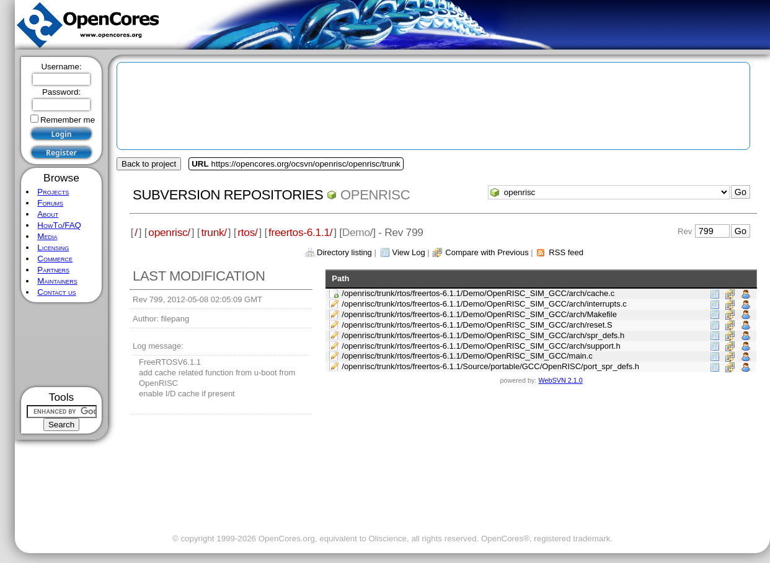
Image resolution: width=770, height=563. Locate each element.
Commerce (55, 258)
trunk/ (213, 232)
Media (47, 236)
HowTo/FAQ (59, 225)
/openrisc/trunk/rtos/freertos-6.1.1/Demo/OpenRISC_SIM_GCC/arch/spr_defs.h (483, 335)
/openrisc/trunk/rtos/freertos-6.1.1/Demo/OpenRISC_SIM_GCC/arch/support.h (481, 346)
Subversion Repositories (228, 195)
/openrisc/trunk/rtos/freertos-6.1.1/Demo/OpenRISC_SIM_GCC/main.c (467, 355)
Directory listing (344, 252)
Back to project (149, 163)
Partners (53, 269)
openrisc (375, 195)
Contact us (56, 292)
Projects (53, 191)
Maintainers (57, 281)
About (47, 214)
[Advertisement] (61, 344)
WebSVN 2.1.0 (560, 380)
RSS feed (566, 252)
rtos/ (247, 232)
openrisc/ (169, 232)
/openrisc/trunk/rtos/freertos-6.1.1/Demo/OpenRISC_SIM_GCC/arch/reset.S (477, 325)
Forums (50, 202)
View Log (408, 252)
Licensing (53, 247)
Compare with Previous (486, 252)
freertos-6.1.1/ (300, 232)
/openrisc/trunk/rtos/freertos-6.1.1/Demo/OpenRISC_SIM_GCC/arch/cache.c (478, 293)
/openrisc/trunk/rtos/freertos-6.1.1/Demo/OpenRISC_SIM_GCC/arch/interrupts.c (484, 303)
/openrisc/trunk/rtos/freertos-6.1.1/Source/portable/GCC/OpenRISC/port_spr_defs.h (490, 366)
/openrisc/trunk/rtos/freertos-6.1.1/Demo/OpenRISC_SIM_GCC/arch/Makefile (479, 314)
